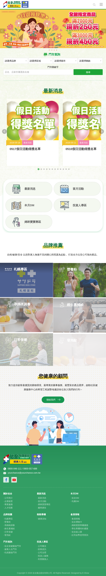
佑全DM (75, 496)
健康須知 (42, 516)
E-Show (85, 571)
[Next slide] (101, 133)
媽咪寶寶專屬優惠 (80, 523)
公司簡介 (8, 496)
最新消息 (29, 189)
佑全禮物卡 (77, 520)
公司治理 (42, 550)
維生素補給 (9, 526)
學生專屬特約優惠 (80, 526)
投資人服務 (43, 554)
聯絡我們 (51, 400)
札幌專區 (8, 516)
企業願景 (8, 499)
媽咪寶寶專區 (32, 222)
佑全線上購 (77, 530)
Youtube (14, 478)
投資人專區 (80, 205)
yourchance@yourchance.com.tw (24, 471)
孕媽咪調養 (9, 523)
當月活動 (78, 189)
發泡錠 (7, 533)
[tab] (38, 170)
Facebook (6, 478)
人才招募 (8, 506)
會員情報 (76, 516)
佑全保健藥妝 (46, 4)
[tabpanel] (53, 28)
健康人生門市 (10, 547)
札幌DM (75, 499)
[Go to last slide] (4, 133)
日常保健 (8, 530)
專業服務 (8, 502)
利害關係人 (43, 557)
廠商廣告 (42, 506)
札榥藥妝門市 (10, 550)
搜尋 (88, 72)
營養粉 (7, 520)
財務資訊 (42, 547)
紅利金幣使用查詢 (80, 533)
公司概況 (42, 544)
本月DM (29, 205)
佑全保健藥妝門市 (12, 544)
